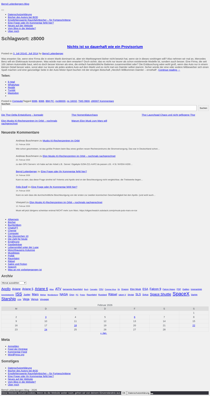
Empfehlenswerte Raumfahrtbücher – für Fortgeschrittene (39, 20)
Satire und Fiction (17, 264)
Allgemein (13, 219)
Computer (17, 101)
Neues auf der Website (20, 25)
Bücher (12, 222)
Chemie (12, 230)
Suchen (5, 103)
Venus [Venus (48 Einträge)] (34, 299)
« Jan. (103, 333)
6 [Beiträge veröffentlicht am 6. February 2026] (134, 317)
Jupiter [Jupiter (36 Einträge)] (26, 294)
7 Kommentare (106, 101)
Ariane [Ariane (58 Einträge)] (16, 289)
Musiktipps (14, 252)
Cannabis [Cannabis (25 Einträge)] (93, 289)
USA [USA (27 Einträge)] (19, 299)
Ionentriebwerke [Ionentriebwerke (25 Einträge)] (7, 295)
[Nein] (152, 393)
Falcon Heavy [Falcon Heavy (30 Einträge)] (169, 289)
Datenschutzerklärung (20, 14)
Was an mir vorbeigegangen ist (25, 269)
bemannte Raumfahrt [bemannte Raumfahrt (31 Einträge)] (73, 289)
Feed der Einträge (18, 349)
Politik (11, 255)
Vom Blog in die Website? (22, 28)
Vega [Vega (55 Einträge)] (26, 299)
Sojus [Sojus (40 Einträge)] (145, 294)
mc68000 (60, 101)
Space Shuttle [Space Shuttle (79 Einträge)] (160, 294)
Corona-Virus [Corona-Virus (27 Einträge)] (110, 289)
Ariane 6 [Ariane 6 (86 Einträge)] (41, 289)
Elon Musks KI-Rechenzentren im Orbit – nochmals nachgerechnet (79, 156)
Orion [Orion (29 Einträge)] (71, 295)
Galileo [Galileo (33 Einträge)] (185, 289)
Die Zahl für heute (17, 238)
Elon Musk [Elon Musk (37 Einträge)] (135, 289)
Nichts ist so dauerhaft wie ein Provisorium (105, 47)
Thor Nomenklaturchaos (85, 114)
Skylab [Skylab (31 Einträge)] (131, 294)
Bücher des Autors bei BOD (23, 17)
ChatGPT (13, 227)
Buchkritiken (14, 225)
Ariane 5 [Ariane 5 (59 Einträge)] (27, 289)
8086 (34, 101)
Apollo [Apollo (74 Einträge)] (5, 289)
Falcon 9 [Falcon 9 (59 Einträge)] (155, 289)
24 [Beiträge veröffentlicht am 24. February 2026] (45, 329)
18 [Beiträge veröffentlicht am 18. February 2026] (75, 325)
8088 (41, 101)
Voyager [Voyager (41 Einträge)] (44, 299)
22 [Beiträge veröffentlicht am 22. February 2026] (193, 325)
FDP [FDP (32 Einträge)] (179, 289)
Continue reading (169, 69)
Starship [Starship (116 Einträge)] (8, 299)
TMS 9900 (84, 101)
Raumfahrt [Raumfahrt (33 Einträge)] (92, 294)
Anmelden (13, 346)
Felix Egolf (21, 186)
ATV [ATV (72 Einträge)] (58, 289)
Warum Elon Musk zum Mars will (89, 120)
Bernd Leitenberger (52, 53)
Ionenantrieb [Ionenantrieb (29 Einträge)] (196, 289)
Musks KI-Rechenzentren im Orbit (61, 140)
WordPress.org (16, 354)
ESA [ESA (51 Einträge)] (145, 289)
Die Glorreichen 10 (18, 236)
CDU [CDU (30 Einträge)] (101, 289)
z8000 (94, 101)
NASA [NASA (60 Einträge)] (64, 294)
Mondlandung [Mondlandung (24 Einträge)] (52, 295)
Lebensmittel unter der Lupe (23, 247)
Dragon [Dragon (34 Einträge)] (125, 289)
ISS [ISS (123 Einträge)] (18, 294)
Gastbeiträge (15, 244)
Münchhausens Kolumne (21, 250)
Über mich (13, 31)
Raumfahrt (13, 258)
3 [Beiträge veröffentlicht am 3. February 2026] (45, 317)
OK (124, 393)
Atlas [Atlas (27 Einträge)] (52, 289)
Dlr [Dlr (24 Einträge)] (119, 289)
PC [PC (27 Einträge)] (77, 295)
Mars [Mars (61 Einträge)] (35, 294)
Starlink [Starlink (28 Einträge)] (194, 295)
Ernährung (13, 241)
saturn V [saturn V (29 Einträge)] (122, 295)
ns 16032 (72, 101)
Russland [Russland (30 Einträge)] (102, 295)
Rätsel (11, 261)
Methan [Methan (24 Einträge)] (43, 295)
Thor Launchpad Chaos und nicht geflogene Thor (168, 114)
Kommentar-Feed (17, 351)
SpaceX (12, 266)
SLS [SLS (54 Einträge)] (138, 294)
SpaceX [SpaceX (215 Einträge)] (181, 293)
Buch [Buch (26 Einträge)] (86, 289)
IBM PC (49, 101)
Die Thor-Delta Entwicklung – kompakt (22, 114)
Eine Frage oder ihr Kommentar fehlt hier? (31, 22)
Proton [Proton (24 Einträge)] (82, 295)
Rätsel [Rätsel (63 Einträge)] (112, 294)
